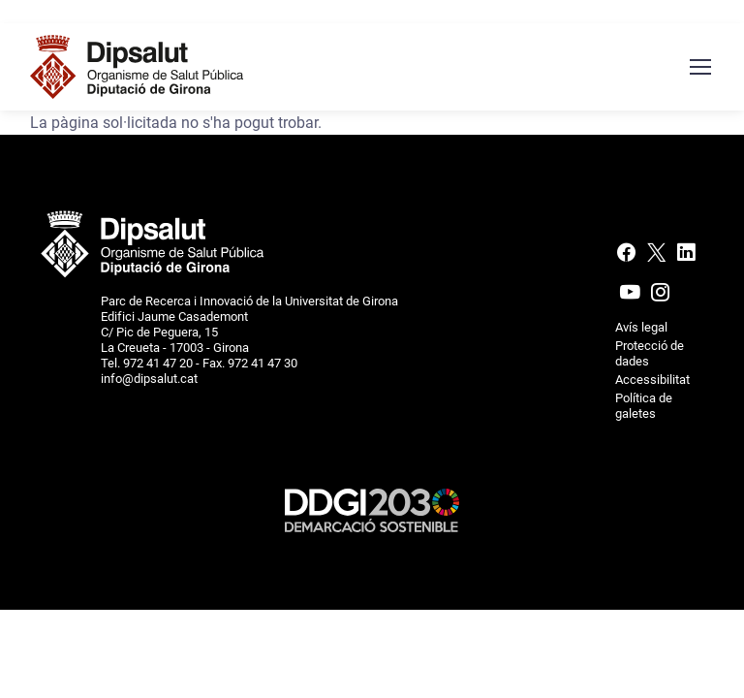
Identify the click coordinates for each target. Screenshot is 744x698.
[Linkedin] (686, 257)
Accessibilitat (652, 379)
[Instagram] (658, 296)
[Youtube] (630, 296)
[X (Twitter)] (656, 257)
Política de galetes (643, 406)
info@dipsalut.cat (149, 378)
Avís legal (641, 327)
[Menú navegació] (699, 66)
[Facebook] (628, 257)
